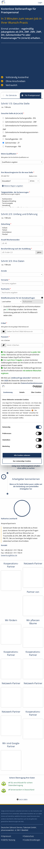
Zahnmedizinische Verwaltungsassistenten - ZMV (21, 134)
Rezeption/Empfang (21, 201)
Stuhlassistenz (21, 199)
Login (40, 2)
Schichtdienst (21, 232)
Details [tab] (22, 392)
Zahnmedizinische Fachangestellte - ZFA (19, 118)
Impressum (6, 836)
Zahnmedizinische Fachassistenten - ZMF (20, 122)
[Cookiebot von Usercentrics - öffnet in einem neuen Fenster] (33, 386)
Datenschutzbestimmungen (32, 383)
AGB (6, 380)
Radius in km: (33, 176)
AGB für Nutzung (8, 840)
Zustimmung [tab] (8, 392)
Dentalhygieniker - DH (12, 139)
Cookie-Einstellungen (32, 840)
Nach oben (23, 799)
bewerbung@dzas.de (9, 555)
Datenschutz (29, 836)
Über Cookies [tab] (36, 392)
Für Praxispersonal (32, 95)
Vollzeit (21, 228)
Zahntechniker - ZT (11, 143)
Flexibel (21, 234)
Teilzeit (21, 230)
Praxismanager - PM (12, 146)
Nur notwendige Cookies (22, 461)
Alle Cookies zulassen (22, 455)
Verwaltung (21, 205)
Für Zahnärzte (11, 95)
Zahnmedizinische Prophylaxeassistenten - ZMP (20, 127)
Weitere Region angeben (12, 186)
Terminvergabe (21, 203)
